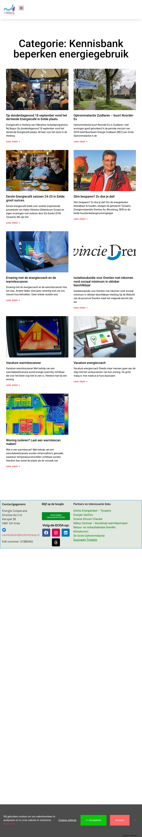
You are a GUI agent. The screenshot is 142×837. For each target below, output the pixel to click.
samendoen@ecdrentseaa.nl (21, 535)
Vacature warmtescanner (23, 363)
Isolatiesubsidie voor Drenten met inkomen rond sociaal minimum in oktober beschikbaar (103, 281)
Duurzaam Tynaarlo (85, 540)
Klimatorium (80, 531)
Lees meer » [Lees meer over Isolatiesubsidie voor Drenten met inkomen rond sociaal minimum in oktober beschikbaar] (80, 307)
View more (9, 823)
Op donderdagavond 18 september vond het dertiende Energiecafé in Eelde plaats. (36, 117)
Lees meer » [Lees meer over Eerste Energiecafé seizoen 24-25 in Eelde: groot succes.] (13, 222)
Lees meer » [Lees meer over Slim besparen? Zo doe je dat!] (80, 218)
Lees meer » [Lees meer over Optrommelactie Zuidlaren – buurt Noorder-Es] (80, 141)
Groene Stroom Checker (88, 519)
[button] (21, 8)
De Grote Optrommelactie (89, 535)
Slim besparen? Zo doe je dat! (94, 196)
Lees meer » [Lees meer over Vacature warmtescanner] (13, 385)
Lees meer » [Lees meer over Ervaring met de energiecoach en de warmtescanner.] (13, 300)
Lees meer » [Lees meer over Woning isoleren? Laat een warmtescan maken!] (13, 466)
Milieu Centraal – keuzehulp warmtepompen (100, 523)
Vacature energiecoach (90, 363)
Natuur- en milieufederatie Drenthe (94, 527)
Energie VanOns (83, 515)
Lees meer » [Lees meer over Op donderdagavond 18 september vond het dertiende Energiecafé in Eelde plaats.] (13, 141)
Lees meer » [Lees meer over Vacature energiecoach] (80, 381)
